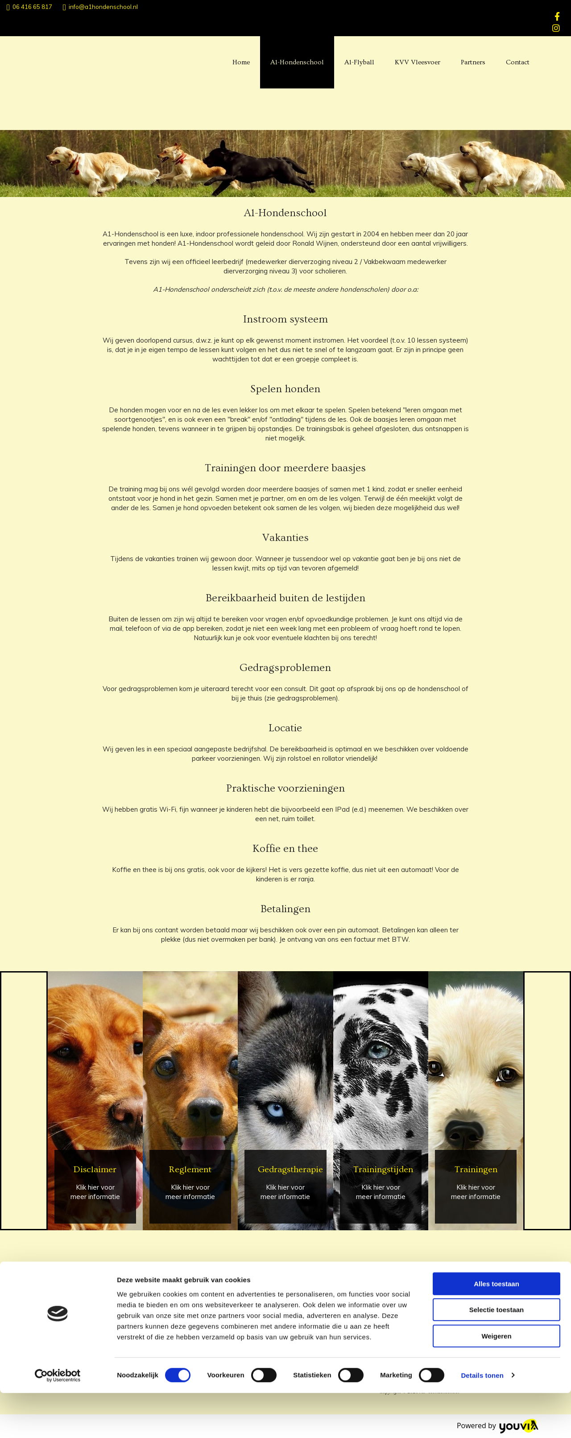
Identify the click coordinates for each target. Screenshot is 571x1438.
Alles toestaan (496, 1329)
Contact (518, 62)
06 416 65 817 (32, 6)
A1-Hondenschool (297, 62)
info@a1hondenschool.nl (103, 6)
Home (241, 62)
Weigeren (496, 1381)
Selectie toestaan (496, 1355)
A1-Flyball (359, 62)
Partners (473, 62)
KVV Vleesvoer (417, 62)
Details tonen (482, 1420)
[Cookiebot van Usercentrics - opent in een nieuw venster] (58, 1420)
